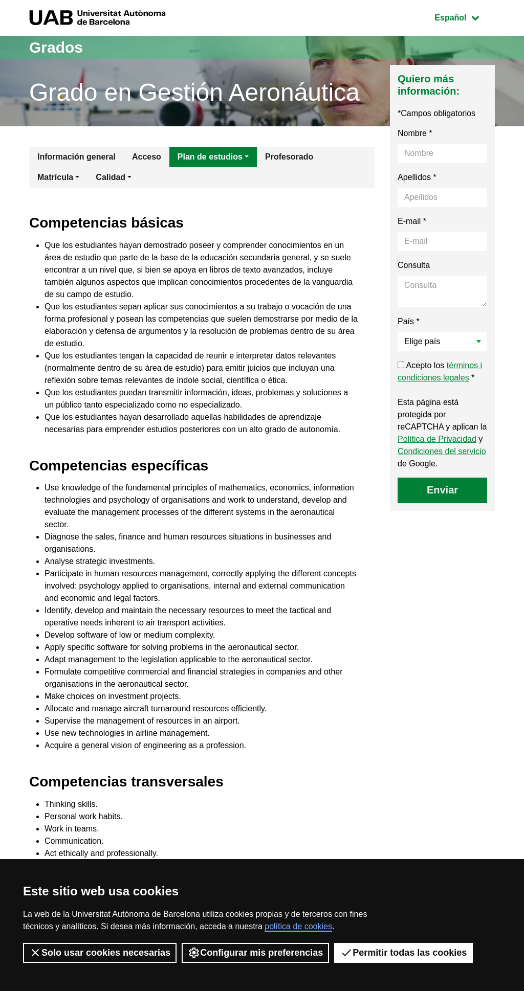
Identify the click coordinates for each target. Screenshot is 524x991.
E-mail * (412, 221)
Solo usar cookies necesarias (99, 953)
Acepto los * (440, 371)
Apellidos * (417, 177)
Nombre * (415, 133)
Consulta (414, 265)
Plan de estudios (210, 156)
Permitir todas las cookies (403, 953)
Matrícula (55, 177)
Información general (76, 156)
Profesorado (289, 156)
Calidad (110, 177)
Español (464, 16)
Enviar (442, 490)
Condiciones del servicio (442, 451)
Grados (56, 47)
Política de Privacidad (437, 439)
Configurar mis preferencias (255, 953)
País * (409, 321)
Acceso (146, 156)
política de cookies (298, 926)
